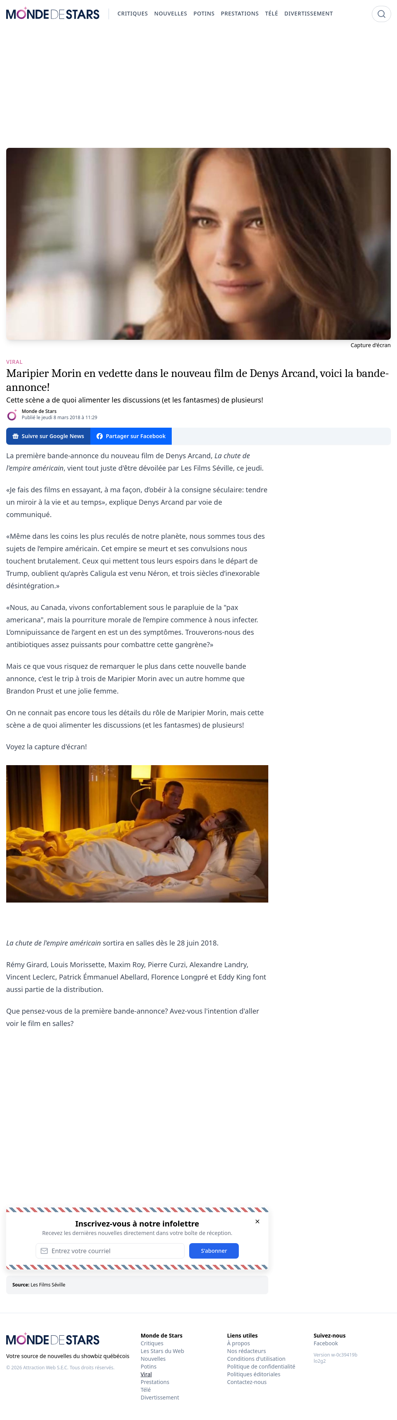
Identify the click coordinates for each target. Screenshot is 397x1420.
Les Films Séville (48, 1284)
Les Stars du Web (162, 1351)
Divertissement (160, 1397)
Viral (146, 1374)
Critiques (152, 1343)
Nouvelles (153, 1358)
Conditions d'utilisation (256, 1358)
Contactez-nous (247, 1382)
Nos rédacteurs (246, 1351)
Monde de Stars (39, 411)
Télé (146, 1389)
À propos (238, 1343)
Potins (149, 1366)
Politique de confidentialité (261, 1366)
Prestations (155, 1382)
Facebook (326, 1343)
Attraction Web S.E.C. (46, 1367)
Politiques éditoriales (253, 1374)
